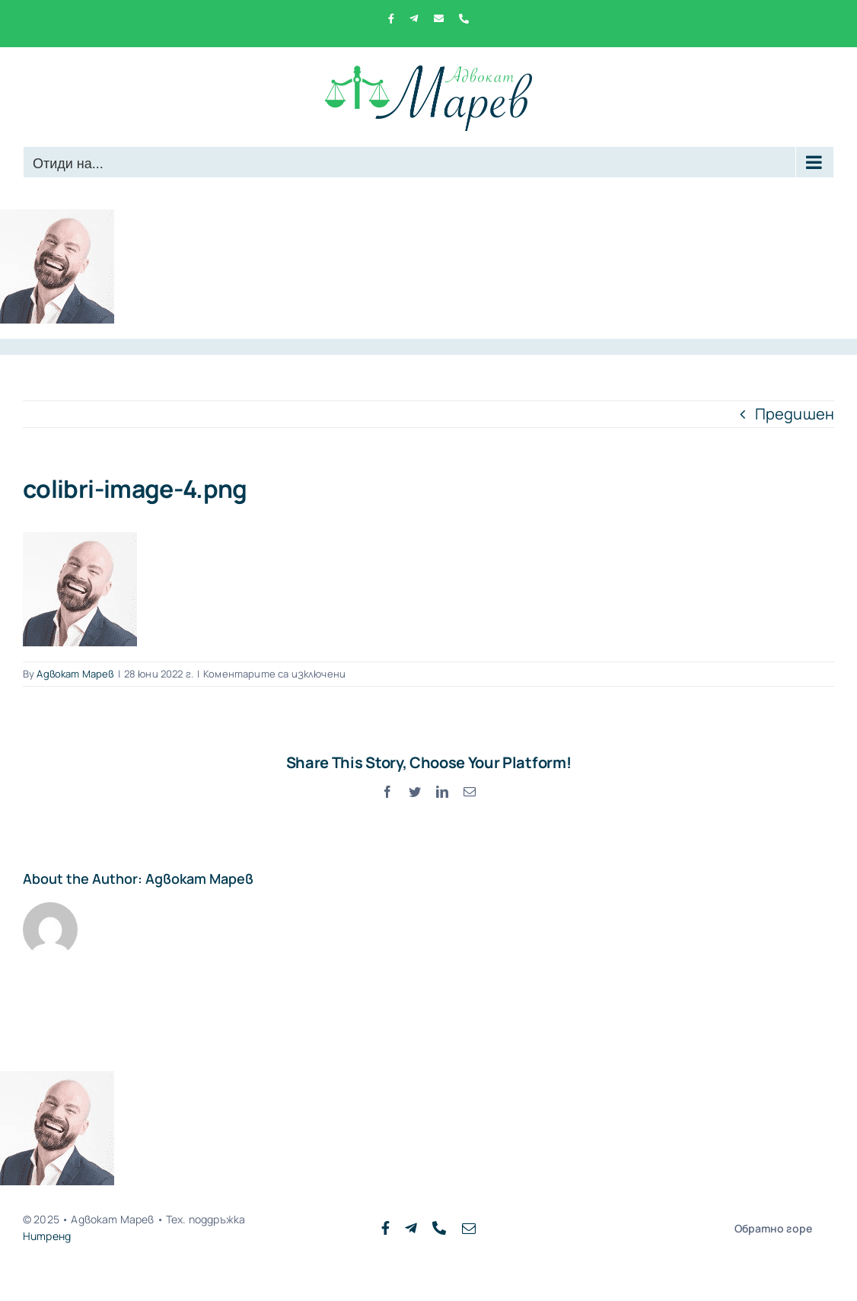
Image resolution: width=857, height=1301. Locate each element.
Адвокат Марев (75, 674)
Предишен (794, 413)
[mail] (469, 1228)
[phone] (439, 1228)
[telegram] (411, 1228)
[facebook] (385, 1228)
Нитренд (47, 1236)
